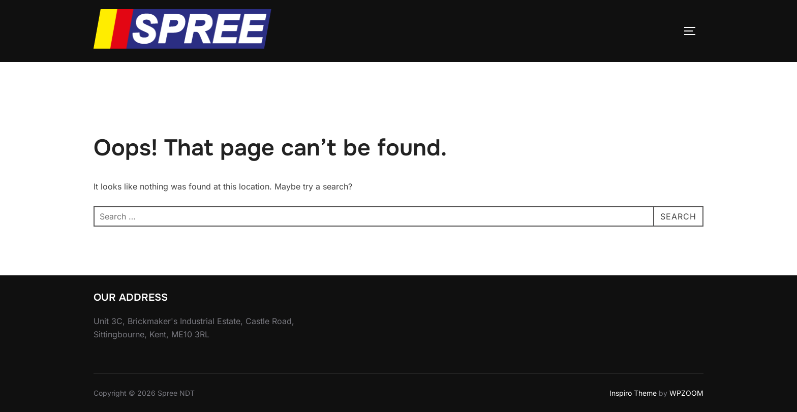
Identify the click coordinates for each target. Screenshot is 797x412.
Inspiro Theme (633, 393)
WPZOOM (686, 393)
